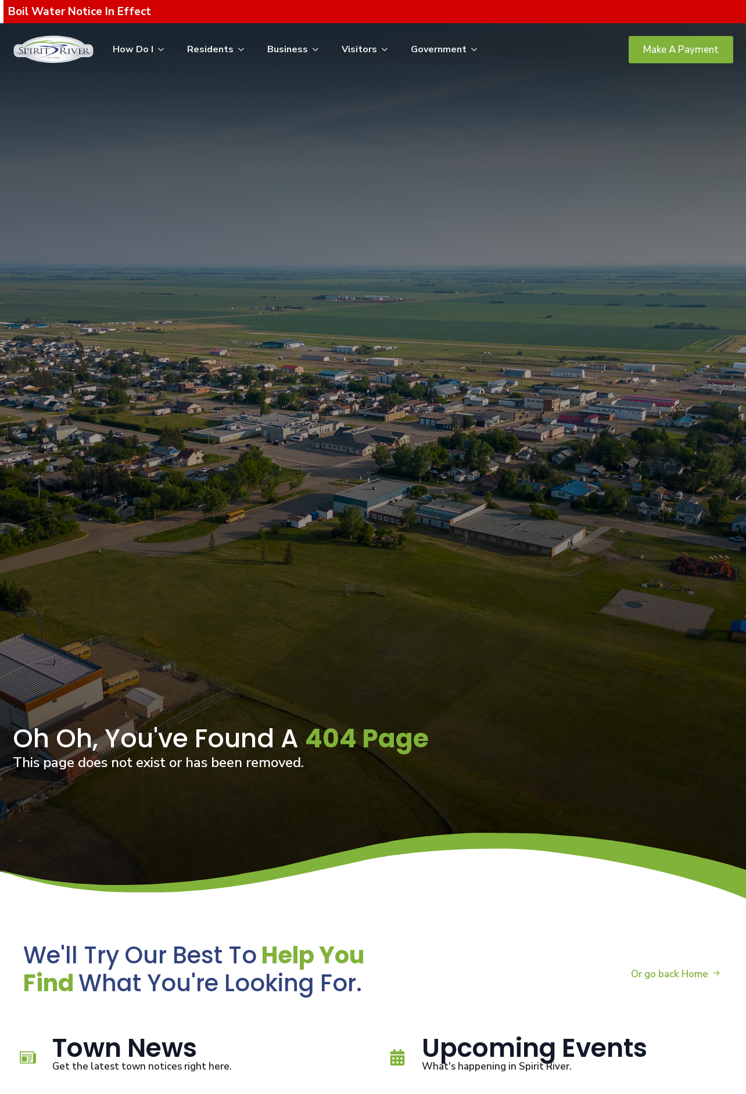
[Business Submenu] (319, 49)
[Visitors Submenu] (388, 49)
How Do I (133, 49)
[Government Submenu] (478, 49)
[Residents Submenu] (245, 49)
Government (439, 49)
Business (287, 49)
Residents (210, 49)
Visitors (359, 49)
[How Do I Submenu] (164, 49)
